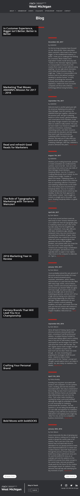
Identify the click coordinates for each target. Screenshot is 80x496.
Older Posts (70, 476)
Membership (22, 11)
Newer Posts (10, 476)
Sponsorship (49, 11)
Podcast (59, 11)
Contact (67, 11)
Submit (34, 490)
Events (31, 11)
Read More (73, 145)
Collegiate (39, 11)
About (13, 11)
